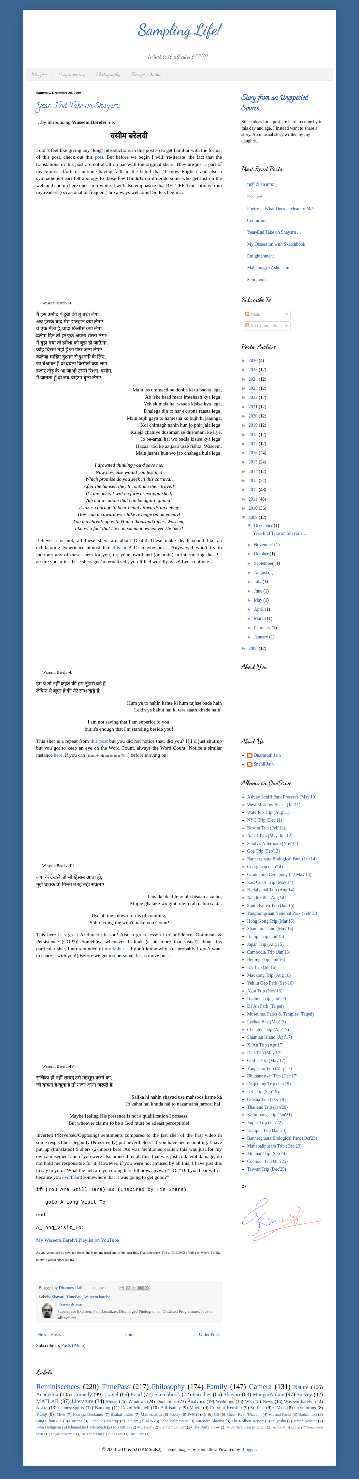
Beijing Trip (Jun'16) (266, 959)
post (99, 157)
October (262, 553)
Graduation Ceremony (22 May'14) (279, 874)
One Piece (136, 1434)
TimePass (74, 1297)
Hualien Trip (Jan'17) (266, 998)
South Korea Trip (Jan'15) (270, 905)
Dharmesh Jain (267, 755)
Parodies (202, 1394)
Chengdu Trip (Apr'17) (268, 1029)
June (258, 591)
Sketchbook (167, 1394)
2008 (254, 648)
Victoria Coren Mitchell (246, 1427)
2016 (254, 452)
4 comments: (100, 1287)
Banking (102, 1407)
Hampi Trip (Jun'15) (265, 936)
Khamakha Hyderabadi (87, 1427)
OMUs (279, 1407)
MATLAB (47, 1401)
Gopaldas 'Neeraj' (104, 1421)
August (261, 572)
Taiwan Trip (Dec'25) (266, 1169)
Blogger (248, 1449)
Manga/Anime (268, 1394)
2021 (254, 406)
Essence (254, 196)
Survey (304, 1394)
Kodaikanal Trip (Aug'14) (270, 889)
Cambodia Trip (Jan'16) (268, 952)
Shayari (39, 74)
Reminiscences (58, 1387)
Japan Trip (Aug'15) (265, 944)
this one (121, 547)
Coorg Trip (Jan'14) (265, 866)
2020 (254, 416)
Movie (196, 1407)
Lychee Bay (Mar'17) (266, 1021)
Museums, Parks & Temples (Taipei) (280, 1014)
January (261, 637)
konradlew (206, 1449)
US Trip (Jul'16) (262, 967)
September (264, 563)
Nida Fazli (115, 1434)
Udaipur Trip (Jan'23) (267, 1130)
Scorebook (257, 279)
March (260, 618)
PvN (191, 1414)
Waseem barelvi (97, 1297)
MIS (149, 1421)
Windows (137, 1401)
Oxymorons (305, 1407)
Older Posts (209, 1334)
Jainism (132, 1421)
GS (216, 1414)
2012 (254, 489)
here (58, 755)
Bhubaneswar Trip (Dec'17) (272, 1076)
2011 (254, 499)
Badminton (307, 1414)
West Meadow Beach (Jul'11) (274, 804)
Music (111, 1401)
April (259, 609)
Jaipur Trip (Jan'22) (265, 1122)
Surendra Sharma (209, 1421)
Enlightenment (260, 256)
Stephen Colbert (172, 1427)
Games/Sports (71, 1407)
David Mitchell (135, 1407)
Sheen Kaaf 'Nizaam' (243, 1414)
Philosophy (168, 1387)
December (264, 525)
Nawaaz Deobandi (88, 1414)
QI (204, 1414)
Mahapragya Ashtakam (268, 267)
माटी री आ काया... (262, 185)
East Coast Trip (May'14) (270, 882)
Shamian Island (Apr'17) (269, 1037)
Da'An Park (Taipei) (265, 1006)
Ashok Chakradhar (286, 1427)
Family (217, 1387)
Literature (82, 1401)
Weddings (225, 1401)
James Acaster (305, 1421)
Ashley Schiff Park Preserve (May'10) (282, 797)
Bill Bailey (170, 1407)
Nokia (41, 1407)
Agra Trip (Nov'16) (264, 990)
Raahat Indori (122, 1414)
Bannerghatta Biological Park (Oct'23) (282, 1138)
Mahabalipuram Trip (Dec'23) (274, 1146)
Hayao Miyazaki (63, 1434)
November (264, 544)
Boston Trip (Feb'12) (266, 828)
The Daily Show (206, 1427)
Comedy (82, 1394)
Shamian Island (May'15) (270, 928)
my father (114, 948)
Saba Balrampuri (174, 1421)
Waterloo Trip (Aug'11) (268, 812)
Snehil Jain (264, 764)
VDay (41, 1414)
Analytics (196, 1401)
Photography (108, 74)
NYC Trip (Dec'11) (264, 820)
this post (99, 741)
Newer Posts (49, 1334)
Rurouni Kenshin (226, 1407)
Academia (47, 1394)
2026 (254, 360)
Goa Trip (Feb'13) (263, 851)
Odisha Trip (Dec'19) (266, 1099)
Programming (71, 74)
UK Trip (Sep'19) (263, 1091)
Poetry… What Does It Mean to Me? (281, 208)
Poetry (174, 1414)
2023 (254, 388)
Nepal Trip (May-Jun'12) (270, 835)
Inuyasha (278, 1421)
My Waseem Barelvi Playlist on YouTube (77, 1240)
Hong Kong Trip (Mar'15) (270, 921)
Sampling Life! (179, 29)
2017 (254, 443)
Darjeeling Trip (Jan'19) (269, 1083)
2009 (254, 517)
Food (136, 1394)
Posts (252, 314)
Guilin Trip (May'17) (266, 1060)
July (258, 581)
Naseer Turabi (91, 1434)
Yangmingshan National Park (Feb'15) (282, 913)
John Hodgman (48, 1427)
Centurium (257, 220)
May (258, 600)
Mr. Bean (144, 1427)
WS (248, 1401)
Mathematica (151, 1414)
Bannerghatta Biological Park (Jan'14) (282, 859)
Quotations (166, 1401)
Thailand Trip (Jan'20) (267, 1107)
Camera (260, 1387)
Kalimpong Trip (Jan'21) (269, 1114)
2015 (254, 462)
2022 (254, 397)
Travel (111, 1394)
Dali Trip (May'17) (264, 1052)
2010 (254, 508)
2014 (254, 471)
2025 (254, 369)
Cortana (75, 1421)
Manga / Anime (146, 74)
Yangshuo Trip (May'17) (269, 1068)
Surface (258, 1407)
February (262, 627)
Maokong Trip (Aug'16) (269, 975)
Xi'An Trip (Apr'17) (265, 1045)
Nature (301, 1387)
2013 (254, 480)
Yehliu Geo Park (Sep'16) (270, 983)
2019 (254, 425)
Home (130, 1334)
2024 (254, 379)
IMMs (60, 1414)
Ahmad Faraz (280, 1414)
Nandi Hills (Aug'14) (266, 897)
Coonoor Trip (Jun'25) (267, 1161)
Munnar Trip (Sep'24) (267, 1153)
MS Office (121, 1427)
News (268, 1401)
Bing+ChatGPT (49, 1421)
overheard (72, 1177)
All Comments (261, 325)
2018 (254, 434)
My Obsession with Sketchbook (276, 244)
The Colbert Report (248, 1421)
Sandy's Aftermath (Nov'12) (272, 843)
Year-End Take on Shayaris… (79, 106)
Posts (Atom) (73, 1345)
